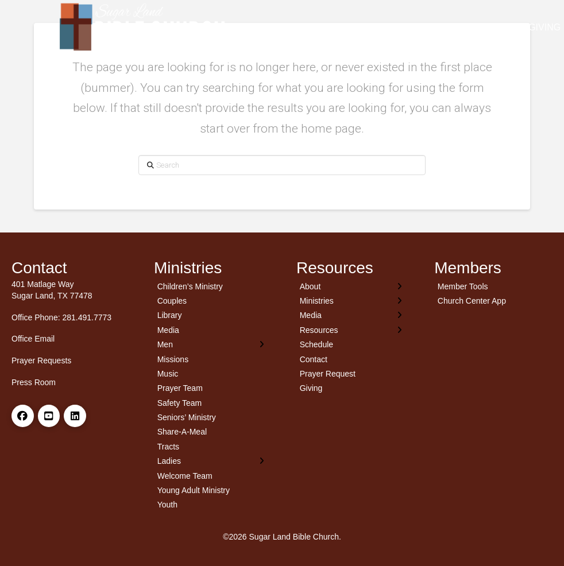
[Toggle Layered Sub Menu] (211, 344)
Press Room (33, 382)
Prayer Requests (41, 360)
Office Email (33, 338)
